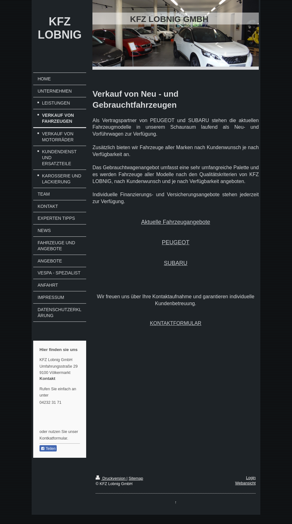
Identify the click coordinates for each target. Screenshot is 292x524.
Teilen (48, 448)
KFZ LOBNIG (60, 28)
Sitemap (135, 478)
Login (251, 478)
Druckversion (111, 478)
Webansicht (245, 483)
